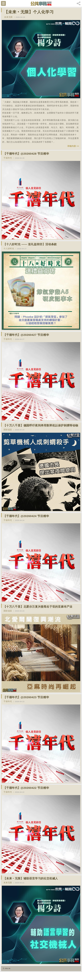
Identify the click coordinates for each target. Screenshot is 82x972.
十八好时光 (9, 248)
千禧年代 (8, 158)
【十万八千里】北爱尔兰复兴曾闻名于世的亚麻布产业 (37, 606)
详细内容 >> (73, 146)
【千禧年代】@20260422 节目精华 (26, 787)
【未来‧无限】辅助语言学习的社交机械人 (30, 878)
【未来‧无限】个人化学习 (29, 12)
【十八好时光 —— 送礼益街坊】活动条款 (30, 244)
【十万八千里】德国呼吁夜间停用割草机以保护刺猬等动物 (40, 425)
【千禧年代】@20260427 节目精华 (26, 334)
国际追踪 (8, 430)
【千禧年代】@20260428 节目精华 (26, 153)
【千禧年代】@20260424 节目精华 (26, 516)
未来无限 (8, 17)
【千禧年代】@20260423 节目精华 (26, 697)
